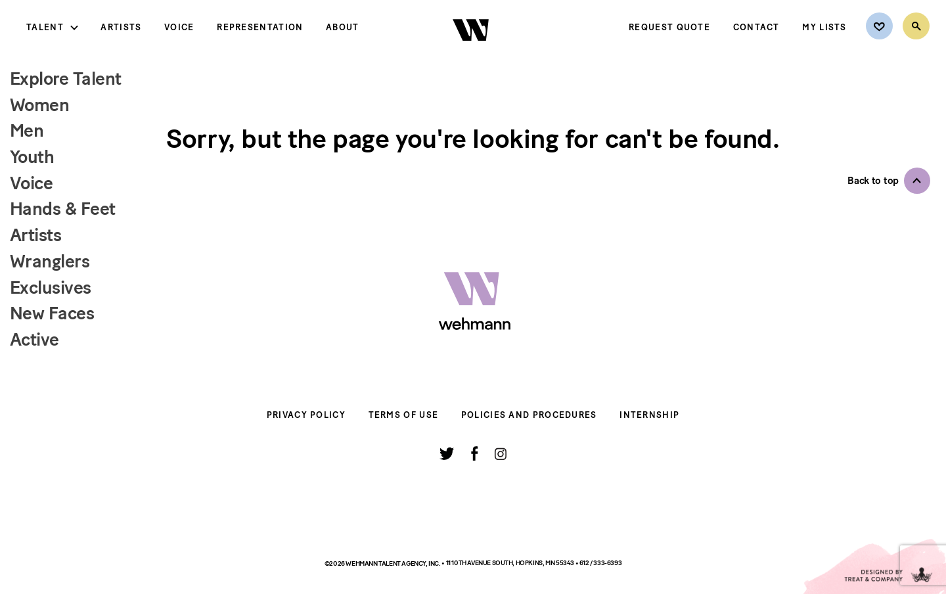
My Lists (824, 27)
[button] (888, 181)
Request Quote (669, 27)
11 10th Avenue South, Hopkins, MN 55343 (510, 563)
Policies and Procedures (529, 415)
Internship (649, 415)
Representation (260, 27)
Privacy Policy (306, 415)
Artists (121, 27)
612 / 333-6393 (600, 563)
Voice (179, 27)
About (342, 27)
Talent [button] (45, 27)
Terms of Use (404, 415)
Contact (756, 27)
